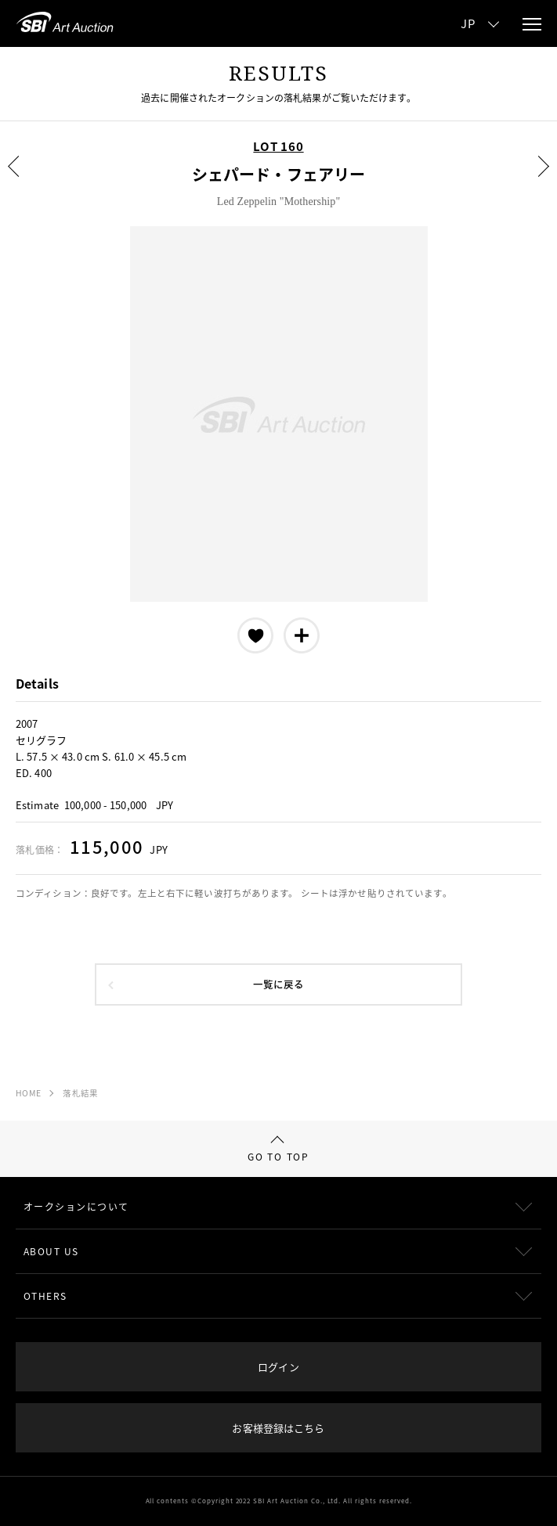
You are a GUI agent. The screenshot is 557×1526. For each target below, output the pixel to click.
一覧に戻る (279, 984)
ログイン (278, 1366)
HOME (28, 1093)
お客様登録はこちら (278, 1427)
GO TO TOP (278, 1150)
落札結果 (80, 1093)
